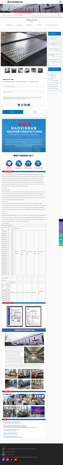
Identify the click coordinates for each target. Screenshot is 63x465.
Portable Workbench (34, 81)
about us (13, 112)
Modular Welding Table (22, 81)
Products (15, 15)
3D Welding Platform (20, 15)
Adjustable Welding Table (9, 81)
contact (35, 112)
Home (13, 15)
